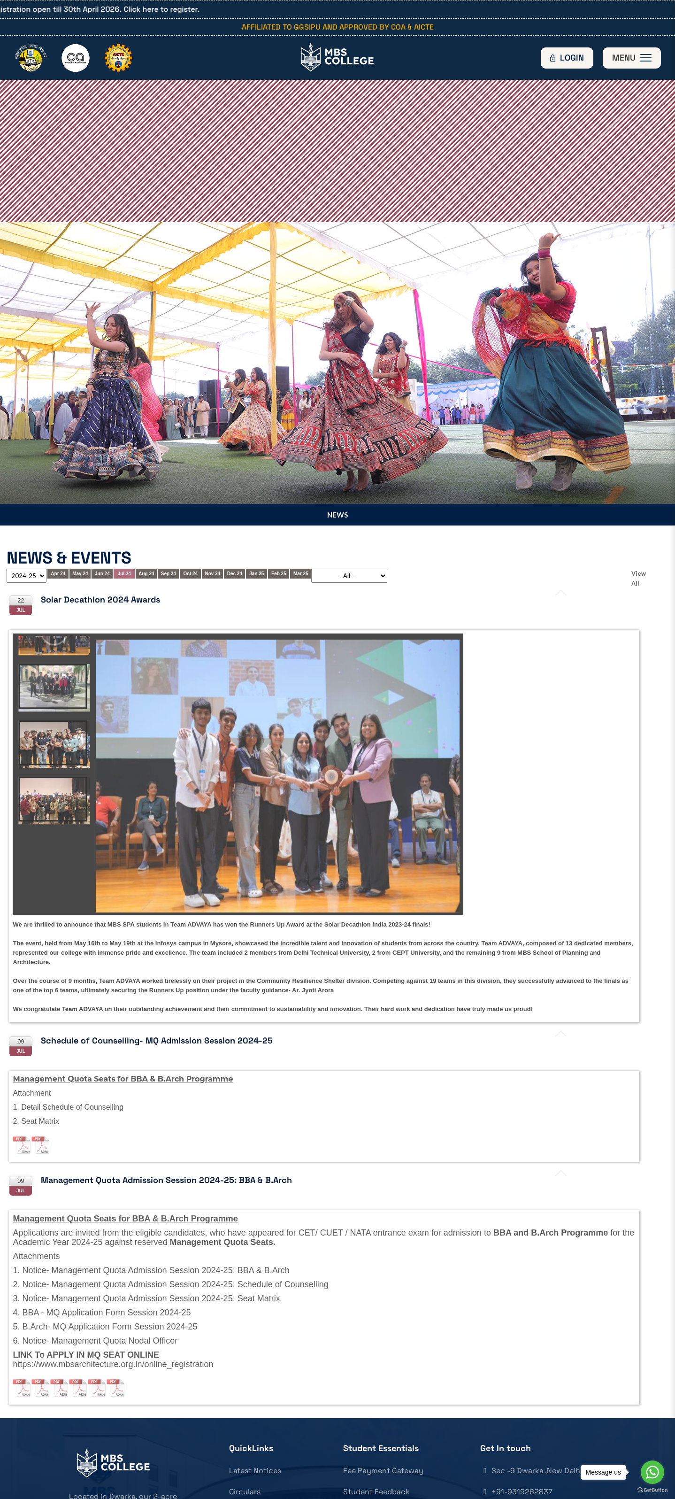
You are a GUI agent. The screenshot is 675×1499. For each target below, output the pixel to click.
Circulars (245, 1442)
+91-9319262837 (516, 1442)
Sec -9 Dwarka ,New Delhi (531, 1421)
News (337, 465)
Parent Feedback (373, 1464)
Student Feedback (376, 1442)
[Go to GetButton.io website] (652, 1489)
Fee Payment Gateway (383, 1421)
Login (572, 57)
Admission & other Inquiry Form (399, 1485)
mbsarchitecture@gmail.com (537, 1464)
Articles (242, 1485)
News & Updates (257, 1464)
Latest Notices (255, 1421)
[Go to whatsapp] (652, 1472)
